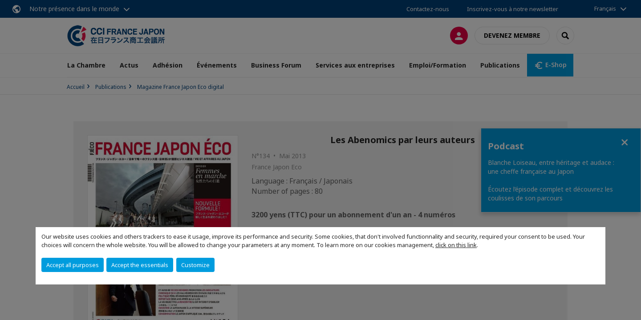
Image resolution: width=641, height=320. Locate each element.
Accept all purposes (72, 265)
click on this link (456, 245)
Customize (195, 265)
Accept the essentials (139, 265)
